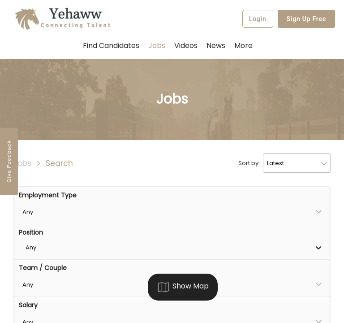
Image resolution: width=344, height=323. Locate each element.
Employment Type (48, 195)
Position (31, 232)
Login (258, 18)
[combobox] (26, 247)
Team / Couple (43, 267)
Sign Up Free (307, 18)
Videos (186, 45)
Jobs (156, 45)
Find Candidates (111, 45)
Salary (28, 305)
